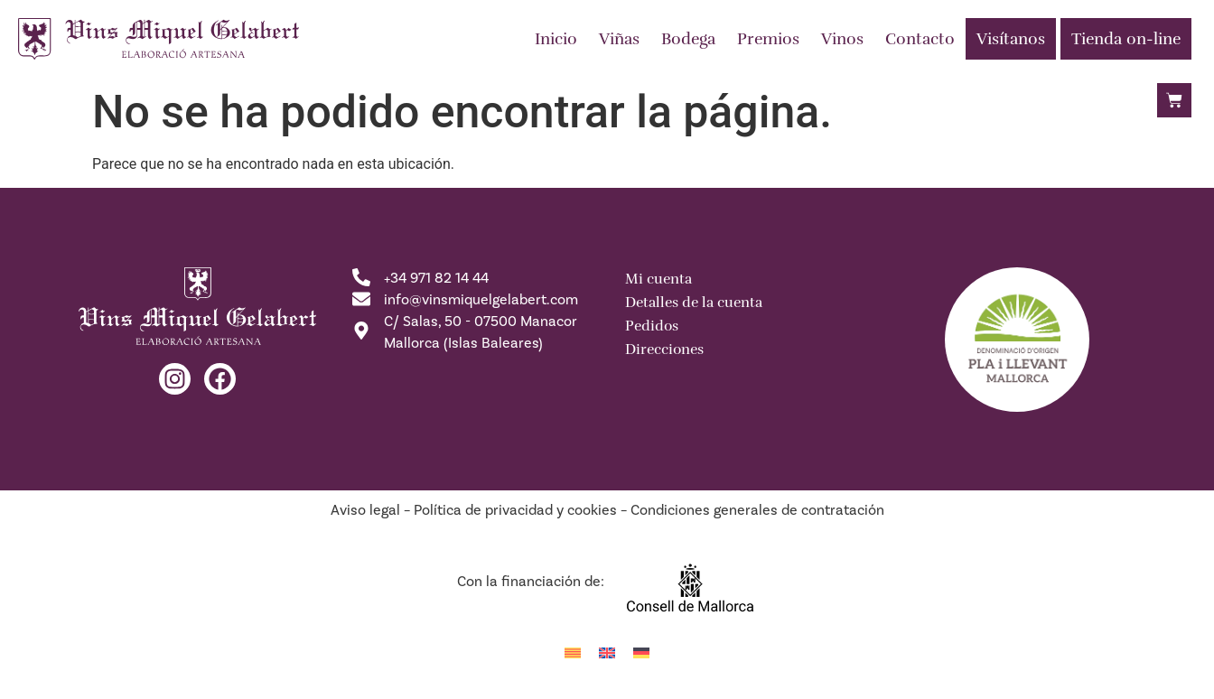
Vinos (842, 39)
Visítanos (1010, 39)
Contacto (920, 39)
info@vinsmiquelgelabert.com (481, 300)
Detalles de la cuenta (693, 303)
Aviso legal (365, 510)
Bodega (688, 39)
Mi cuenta (658, 279)
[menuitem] (573, 652)
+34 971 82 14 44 (436, 278)
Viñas (619, 39)
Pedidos (651, 326)
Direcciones (664, 349)
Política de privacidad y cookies (515, 510)
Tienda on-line (1126, 39)
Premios (768, 39)
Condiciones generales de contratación (757, 510)
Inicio (556, 39)
